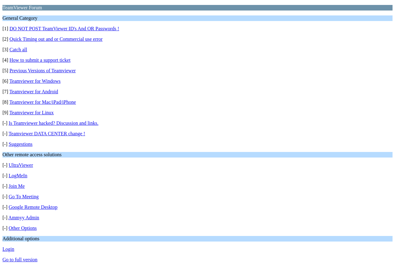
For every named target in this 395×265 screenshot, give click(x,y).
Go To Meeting (24, 196)
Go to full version (19, 259)
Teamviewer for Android (33, 91)
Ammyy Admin (23, 217)
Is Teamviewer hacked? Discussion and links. (53, 123)
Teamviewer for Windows (34, 81)
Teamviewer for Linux (31, 112)
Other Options (23, 228)
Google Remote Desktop (33, 207)
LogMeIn (18, 175)
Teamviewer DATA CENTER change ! (47, 133)
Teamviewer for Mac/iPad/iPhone (42, 102)
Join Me (17, 186)
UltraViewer (21, 165)
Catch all (18, 49)
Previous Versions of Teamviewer (43, 70)
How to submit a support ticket (40, 60)
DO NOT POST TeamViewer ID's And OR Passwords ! (64, 28)
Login (8, 249)
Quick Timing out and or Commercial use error (56, 39)
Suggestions (20, 144)
